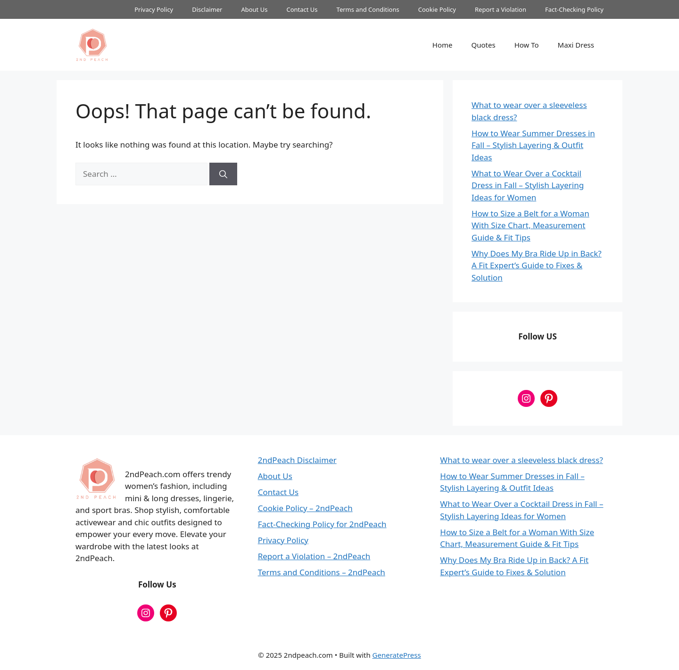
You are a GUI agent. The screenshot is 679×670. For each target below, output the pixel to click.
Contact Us (301, 9)
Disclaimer (207, 9)
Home (442, 45)
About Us (254, 9)
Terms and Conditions (368, 9)
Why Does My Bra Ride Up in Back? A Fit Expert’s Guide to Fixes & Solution (537, 265)
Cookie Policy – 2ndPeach (305, 508)
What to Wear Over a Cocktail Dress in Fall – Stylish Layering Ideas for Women (528, 185)
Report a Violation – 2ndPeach (314, 556)
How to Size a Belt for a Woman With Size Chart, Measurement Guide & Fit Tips (530, 225)
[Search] (223, 174)
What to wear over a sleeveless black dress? (521, 460)
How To (526, 45)
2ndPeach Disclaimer (297, 460)
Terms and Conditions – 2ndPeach (321, 572)
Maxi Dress (576, 45)
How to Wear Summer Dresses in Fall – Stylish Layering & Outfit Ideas (533, 145)
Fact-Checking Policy (574, 9)
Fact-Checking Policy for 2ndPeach (322, 524)
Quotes (484, 45)
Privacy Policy (153, 9)
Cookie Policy (437, 9)
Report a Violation (500, 9)
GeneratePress (397, 655)
